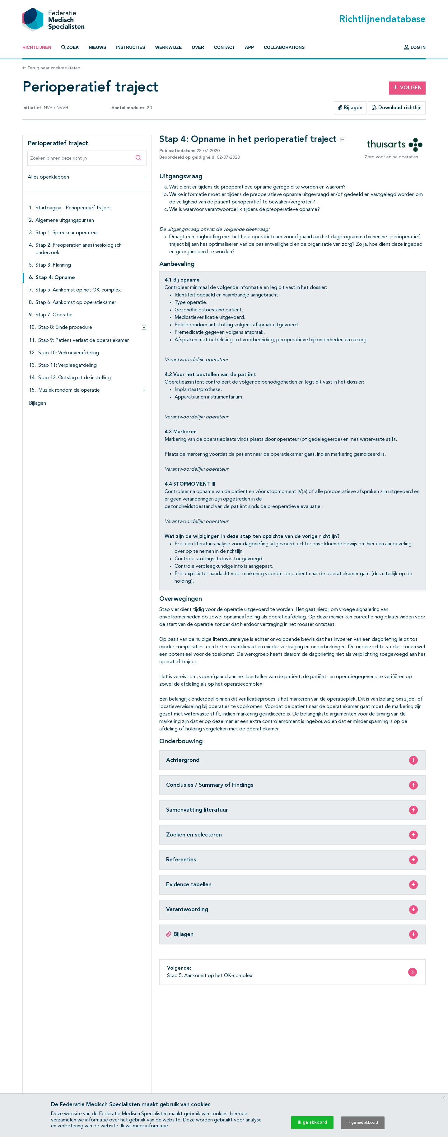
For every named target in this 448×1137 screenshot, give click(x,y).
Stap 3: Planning (53, 265)
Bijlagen (350, 107)
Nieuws (97, 47)
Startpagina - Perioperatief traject (73, 208)
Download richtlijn (397, 107)
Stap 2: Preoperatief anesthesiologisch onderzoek (78, 249)
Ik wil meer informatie (144, 1126)
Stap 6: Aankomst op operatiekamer (75, 302)
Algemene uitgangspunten (64, 220)
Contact (224, 47)
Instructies (130, 47)
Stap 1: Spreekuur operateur (66, 233)
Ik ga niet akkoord (363, 1123)
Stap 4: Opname (55, 277)
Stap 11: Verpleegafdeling (67, 365)
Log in (415, 47)
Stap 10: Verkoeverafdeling (68, 353)
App (249, 47)
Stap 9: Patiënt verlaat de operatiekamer (83, 340)
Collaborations (284, 47)
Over (198, 47)
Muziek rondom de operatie (69, 390)
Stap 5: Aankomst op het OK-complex (78, 290)
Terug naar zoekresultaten (51, 68)
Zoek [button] (70, 47)
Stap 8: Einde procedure (65, 327)
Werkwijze (168, 47)
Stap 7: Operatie (53, 315)
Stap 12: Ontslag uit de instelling (74, 377)
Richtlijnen (36, 47)
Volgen (407, 88)
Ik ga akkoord (312, 1122)
